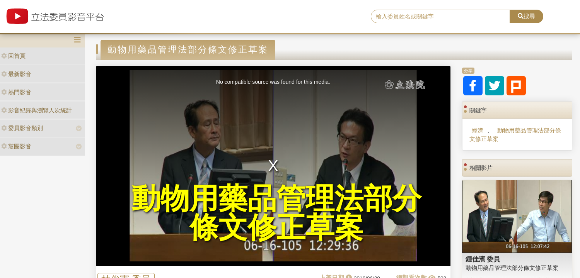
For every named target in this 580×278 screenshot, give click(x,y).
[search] (440, 17)
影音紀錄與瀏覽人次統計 (36, 110)
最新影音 (16, 74)
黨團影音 (16, 146)
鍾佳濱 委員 (483, 259)
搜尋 (526, 16)
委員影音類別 (22, 128)
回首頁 (13, 56)
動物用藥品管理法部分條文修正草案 (515, 134)
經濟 (477, 130)
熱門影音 (16, 92)
